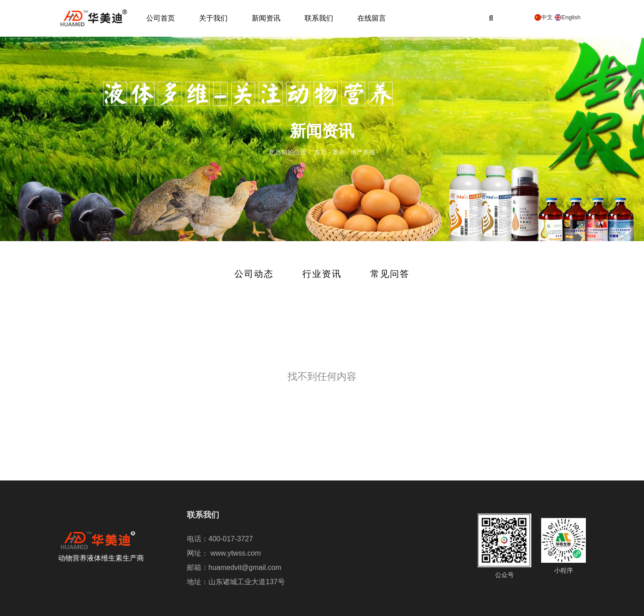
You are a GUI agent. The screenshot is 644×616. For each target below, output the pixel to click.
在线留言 (371, 18)
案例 (338, 152)
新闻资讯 (266, 18)
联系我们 (319, 18)
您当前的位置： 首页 (299, 152)
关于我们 (213, 18)
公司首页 (160, 18)
